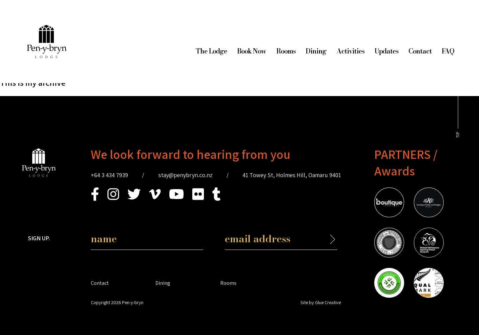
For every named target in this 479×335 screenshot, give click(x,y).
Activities (350, 51)
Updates (387, 51)
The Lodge (211, 51)
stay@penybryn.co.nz (185, 175)
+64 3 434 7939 (109, 175)
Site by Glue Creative (320, 302)
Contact (420, 51)
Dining (316, 51)
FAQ (448, 51)
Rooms (286, 51)
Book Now (251, 51)
